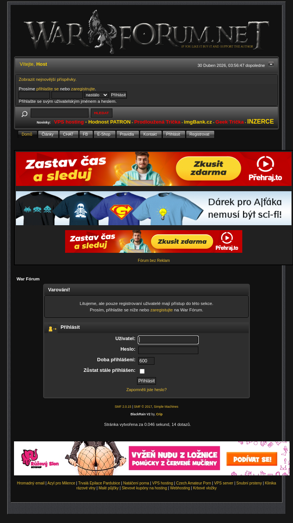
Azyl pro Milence (61, 483)
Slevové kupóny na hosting (144, 488)
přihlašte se (47, 88)
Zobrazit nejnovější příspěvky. (47, 79)
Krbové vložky (205, 488)
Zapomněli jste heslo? (146, 389)
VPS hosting (162, 483)
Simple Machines (166, 406)
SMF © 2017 (143, 406)
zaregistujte (161, 309)
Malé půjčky (109, 488)
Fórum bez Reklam (154, 260)
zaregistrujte (83, 88)
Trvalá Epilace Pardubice (99, 483)
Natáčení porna (136, 483)
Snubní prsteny (249, 483)
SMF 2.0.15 (123, 406)
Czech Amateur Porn (193, 483)
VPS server (224, 483)
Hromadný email (31, 483)
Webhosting (180, 488)
